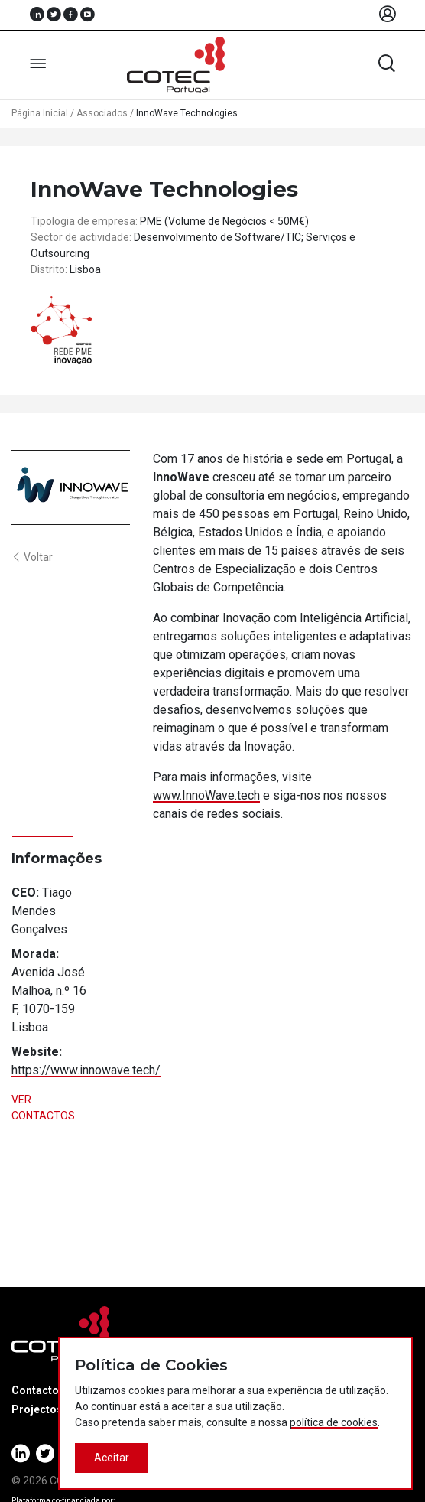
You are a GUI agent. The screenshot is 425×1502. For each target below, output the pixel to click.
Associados (102, 113)
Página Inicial (39, 113)
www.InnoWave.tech (206, 795)
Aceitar (111, 1457)
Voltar (32, 557)
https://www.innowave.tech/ (86, 1070)
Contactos (38, 1390)
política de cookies (334, 1422)
